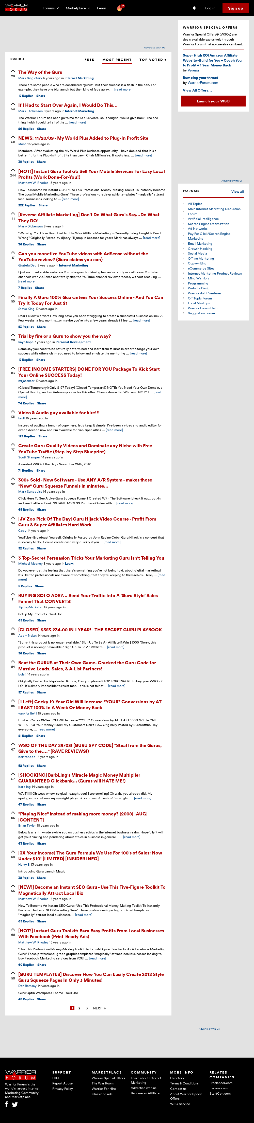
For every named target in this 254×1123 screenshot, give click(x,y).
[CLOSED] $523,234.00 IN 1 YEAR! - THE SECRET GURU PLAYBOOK (90, 629)
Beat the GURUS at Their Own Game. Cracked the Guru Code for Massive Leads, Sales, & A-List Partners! (87, 665)
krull (21, 418)
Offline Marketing (201, 258)
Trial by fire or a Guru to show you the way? (64, 336)
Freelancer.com (221, 1082)
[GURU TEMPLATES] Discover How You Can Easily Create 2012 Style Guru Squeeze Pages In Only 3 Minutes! (91, 977)
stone (22, 143)
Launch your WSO (213, 101)
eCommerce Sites (201, 268)
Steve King (26, 308)
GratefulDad (27, 265)
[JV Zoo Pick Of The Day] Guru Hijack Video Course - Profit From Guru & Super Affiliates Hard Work (87, 521)
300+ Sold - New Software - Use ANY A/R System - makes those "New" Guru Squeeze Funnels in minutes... (85, 482)
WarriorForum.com (203, 82)
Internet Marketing (79, 78)
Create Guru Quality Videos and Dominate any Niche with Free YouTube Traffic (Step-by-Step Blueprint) (85, 448)
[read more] (123, 89)
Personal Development (73, 342)
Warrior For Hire (104, 1088)
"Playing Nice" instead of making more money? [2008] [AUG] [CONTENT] (83, 816)
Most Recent (117, 59)
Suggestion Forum (201, 313)
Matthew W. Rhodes (33, 182)
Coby (22, 530)
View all (237, 191)
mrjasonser (26, 380)
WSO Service (180, 1103)
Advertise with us (143, 1087)
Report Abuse (62, 1083)
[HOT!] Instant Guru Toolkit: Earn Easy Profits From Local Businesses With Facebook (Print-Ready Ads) (91, 933)
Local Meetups (199, 303)
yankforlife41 (27, 713)
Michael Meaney (30, 563)
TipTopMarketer (30, 607)
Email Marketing (200, 243)
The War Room (103, 1083)
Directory (177, 1078)
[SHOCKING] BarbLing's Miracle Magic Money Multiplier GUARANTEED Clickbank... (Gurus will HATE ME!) (79, 778)
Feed (90, 59)
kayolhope (26, 342)
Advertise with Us (154, 47)
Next (97, 1008)
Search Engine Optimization (208, 223)
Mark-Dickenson (30, 111)
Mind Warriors (198, 278)
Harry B (24, 864)
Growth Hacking (200, 248)
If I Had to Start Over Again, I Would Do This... (68, 105)
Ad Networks (198, 228)
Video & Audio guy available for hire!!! (59, 412)
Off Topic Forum (200, 298)
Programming (198, 283)
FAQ (55, 1078)
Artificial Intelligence (203, 218)
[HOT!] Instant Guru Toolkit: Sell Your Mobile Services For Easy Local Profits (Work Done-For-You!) (91, 174)
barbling (24, 786)
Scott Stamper (29, 457)
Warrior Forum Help (202, 308)
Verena (193, 70)
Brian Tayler (27, 825)
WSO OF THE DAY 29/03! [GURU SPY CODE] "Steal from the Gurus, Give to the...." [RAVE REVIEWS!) (90, 748)
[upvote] (13, 74)
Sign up (235, 8)
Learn (103, 8)
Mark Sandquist (30, 491)
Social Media (197, 253)
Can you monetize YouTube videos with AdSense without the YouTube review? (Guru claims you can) (83, 256)
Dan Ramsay (27, 985)
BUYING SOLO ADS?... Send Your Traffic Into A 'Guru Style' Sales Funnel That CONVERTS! (88, 598)
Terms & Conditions (184, 1083)
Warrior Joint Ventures (204, 293)
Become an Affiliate (145, 1093)
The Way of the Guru (40, 72)
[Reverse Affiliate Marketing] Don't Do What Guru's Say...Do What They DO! (89, 217)
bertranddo (26, 756)
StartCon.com (220, 1093)
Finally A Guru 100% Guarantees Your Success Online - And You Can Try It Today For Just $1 (90, 300)
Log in (210, 8)
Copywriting (197, 263)
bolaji (22, 674)
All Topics (195, 203)
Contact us (178, 1088)
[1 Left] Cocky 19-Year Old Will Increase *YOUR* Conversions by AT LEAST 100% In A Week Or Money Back (90, 704)
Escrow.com (219, 1088)
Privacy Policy (62, 1088)
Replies (25, 95)
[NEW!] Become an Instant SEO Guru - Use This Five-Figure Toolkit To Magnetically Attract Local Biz (92, 890)
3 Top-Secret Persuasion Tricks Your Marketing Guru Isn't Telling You (91, 558)
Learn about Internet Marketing (146, 1080)
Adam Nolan (27, 635)
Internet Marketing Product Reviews (215, 273)
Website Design (199, 288)
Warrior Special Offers (108, 1078)
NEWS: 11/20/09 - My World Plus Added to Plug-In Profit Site (83, 138)
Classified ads (102, 1094)
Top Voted (152, 59)
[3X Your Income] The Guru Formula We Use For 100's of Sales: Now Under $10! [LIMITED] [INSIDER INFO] (90, 855)
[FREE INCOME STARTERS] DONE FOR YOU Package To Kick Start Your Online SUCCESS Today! (89, 372)
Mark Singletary (30, 78)
